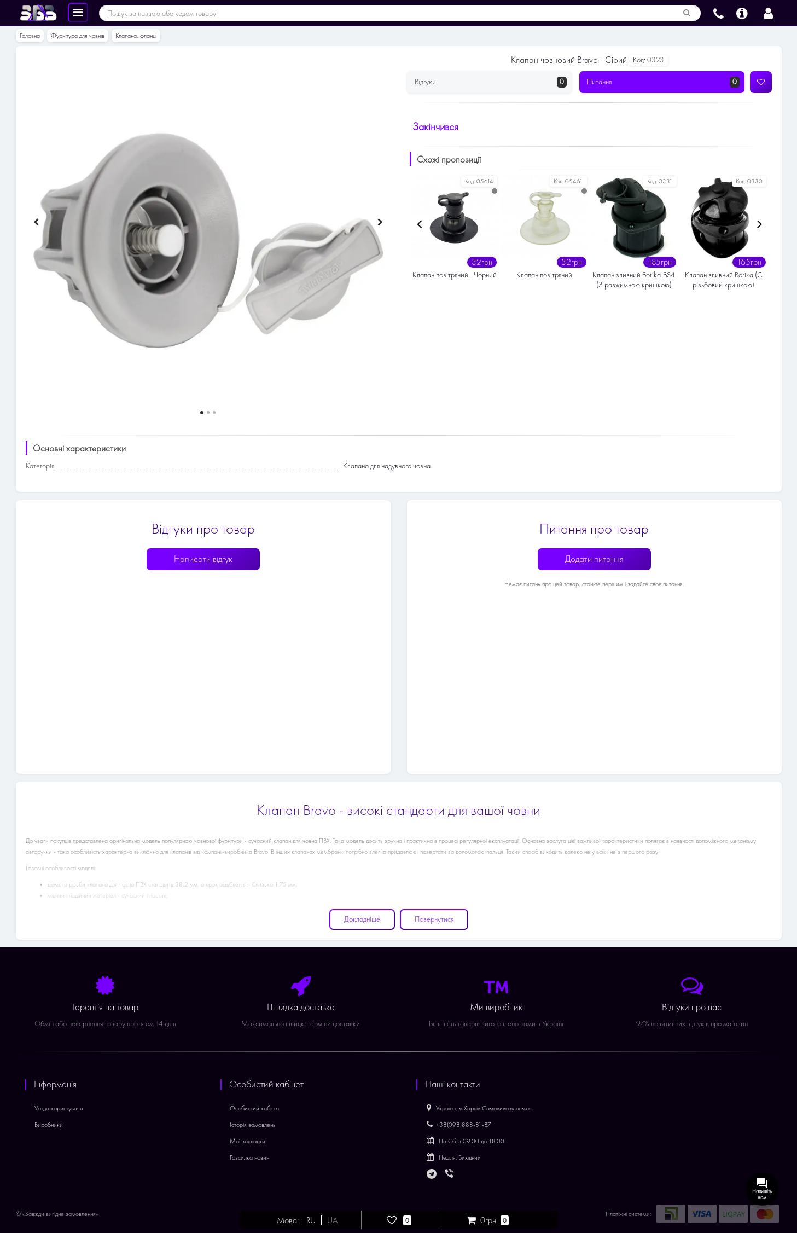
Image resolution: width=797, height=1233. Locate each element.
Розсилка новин (249, 1157)
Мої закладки (247, 1141)
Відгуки (491, 82)
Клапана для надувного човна (387, 466)
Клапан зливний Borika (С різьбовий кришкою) (723, 280)
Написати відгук (203, 559)
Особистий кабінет (255, 1108)
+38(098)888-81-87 (459, 1124)
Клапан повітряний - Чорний (454, 275)
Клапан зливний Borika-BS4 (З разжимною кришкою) (633, 280)
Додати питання (594, 559)
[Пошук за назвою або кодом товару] (687, 13)
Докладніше (362, 919)
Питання (663, 82)
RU (311, 1220)
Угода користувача (58, 1108)
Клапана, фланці (135, 35)
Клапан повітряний (544, 275)
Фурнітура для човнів (77, 35)
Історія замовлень (253, 1124)
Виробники (48, 1124)
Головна (30, 35)
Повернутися (434, 919)
